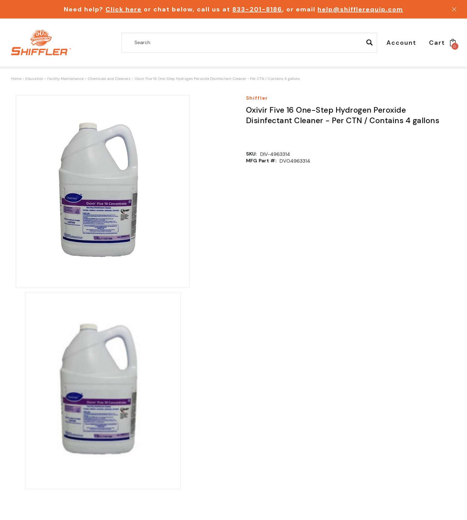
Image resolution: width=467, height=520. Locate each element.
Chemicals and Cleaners (109, 78)
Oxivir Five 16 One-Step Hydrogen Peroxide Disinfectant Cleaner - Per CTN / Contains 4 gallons (217, 78)
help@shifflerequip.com (360, 9)
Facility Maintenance (65, 78)
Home (16, 78)
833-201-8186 (257, 9)
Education (34, 78)
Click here (124, 9)
